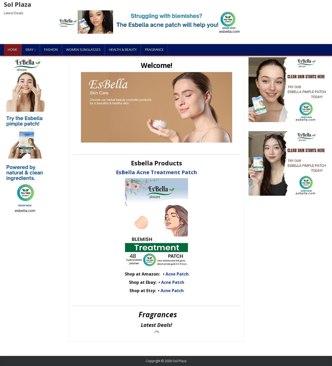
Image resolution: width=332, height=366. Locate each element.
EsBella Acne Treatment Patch (156, 172)
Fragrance (154, 49)
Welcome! (156, 65)
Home (12, 49)
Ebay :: (31, 49)
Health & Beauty (123, 49)
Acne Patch (177, 274)
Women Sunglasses (83, 49)
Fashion (51, 49)
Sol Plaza (17, 4)
